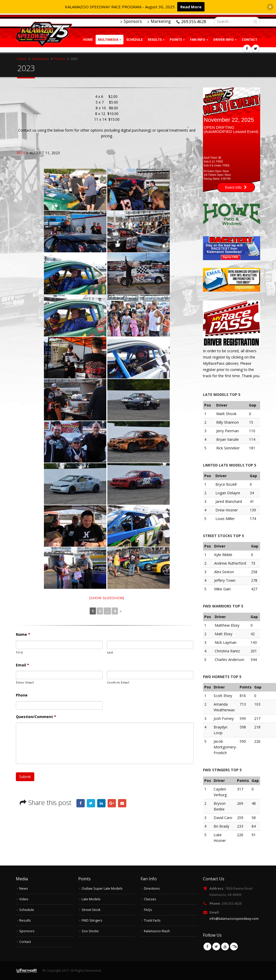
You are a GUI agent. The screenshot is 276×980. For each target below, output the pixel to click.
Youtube (225, 946)
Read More (190, 6)
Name (23, 634)
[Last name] (150, 645)
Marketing (159, 21)
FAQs (148, 910)
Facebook (80, 803)
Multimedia (108, 39)
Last (110, 652)
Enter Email (25, 682)
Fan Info (197, 39)
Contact (249, 39)
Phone (22, 695)
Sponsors (131, 21)
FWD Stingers (92, 920)
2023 (20, 152)
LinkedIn (101, 803)
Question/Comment (36, 716)
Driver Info (223, 39)
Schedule (134, 39)
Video (23, 899)
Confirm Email (118, 682)
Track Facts (152, 920)
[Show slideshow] (106, 598)
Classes (150, 899)
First (19, 652)
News (23, 888)
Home (88, 39)
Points (176, 39)
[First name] (59, 645)
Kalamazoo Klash (157, 931)
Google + (112, 803)
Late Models (91, 899)
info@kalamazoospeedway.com (234, 918)
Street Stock (91, 910)
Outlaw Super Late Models (102, 888)
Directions (152, 888)
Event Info (236, 187)
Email (22, 665)
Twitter (91, 803)
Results (25, 920)
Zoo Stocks (90, 931)
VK (234, 946)
